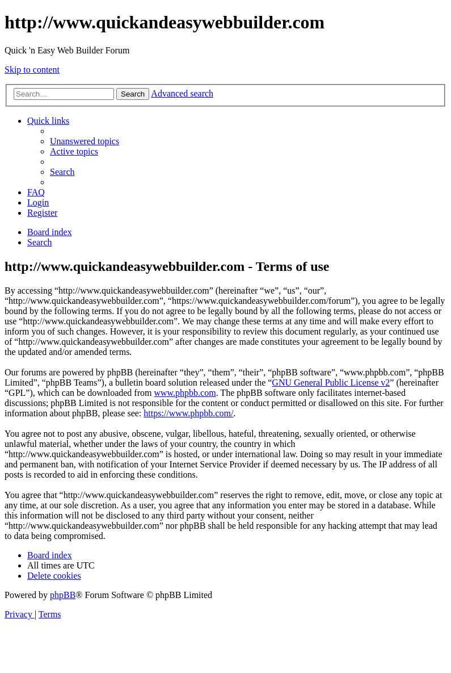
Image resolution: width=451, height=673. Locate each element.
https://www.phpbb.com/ (188, 413)
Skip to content (32, 69)
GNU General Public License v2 (331, 382)
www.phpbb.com (185, 393)
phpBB (62, 595)
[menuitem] (84, 141)
